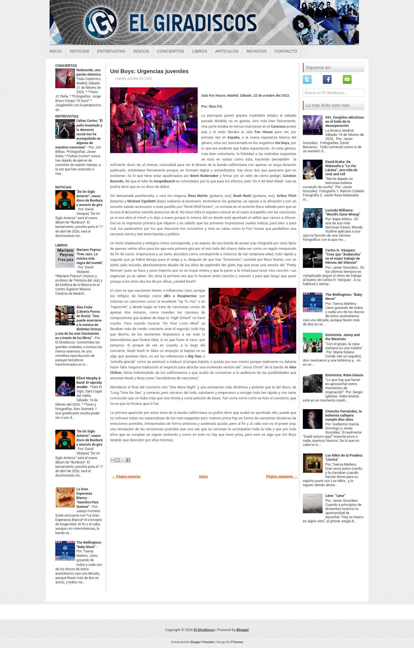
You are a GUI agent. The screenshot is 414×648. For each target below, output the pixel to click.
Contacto (285, 51)
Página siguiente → (281, 476)
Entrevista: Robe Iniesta (344, 375)
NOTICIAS (63, 187)
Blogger (243, 630)
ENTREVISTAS (66, 116)
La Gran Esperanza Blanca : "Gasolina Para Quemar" (87, 498)
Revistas (256, 51)
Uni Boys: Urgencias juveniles (149, 71)
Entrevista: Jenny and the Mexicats (342, 337)
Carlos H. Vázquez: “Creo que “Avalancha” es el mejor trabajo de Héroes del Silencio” (343, 256)
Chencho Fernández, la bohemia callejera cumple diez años (343, 415)
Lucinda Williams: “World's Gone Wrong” (342, 212)
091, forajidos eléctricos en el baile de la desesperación (344, 121)
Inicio (55, 51)
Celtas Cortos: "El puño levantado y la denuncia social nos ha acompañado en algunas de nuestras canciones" (79, 134)
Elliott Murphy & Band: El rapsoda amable (89, 382)
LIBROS (61, 245)
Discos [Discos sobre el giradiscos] (141, 51)
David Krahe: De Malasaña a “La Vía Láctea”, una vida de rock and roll (341, 168)
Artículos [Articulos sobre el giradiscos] (227, 51)
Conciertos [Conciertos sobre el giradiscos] (170, 51)
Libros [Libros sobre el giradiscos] (199, 51)
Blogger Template (202, 642)
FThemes (237, 642)
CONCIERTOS (66, 66)
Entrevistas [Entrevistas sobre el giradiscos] (111, 51)
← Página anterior (126, 476)
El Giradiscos (204, 630)
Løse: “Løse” (335, 496)
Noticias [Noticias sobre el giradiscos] (79, 51)
